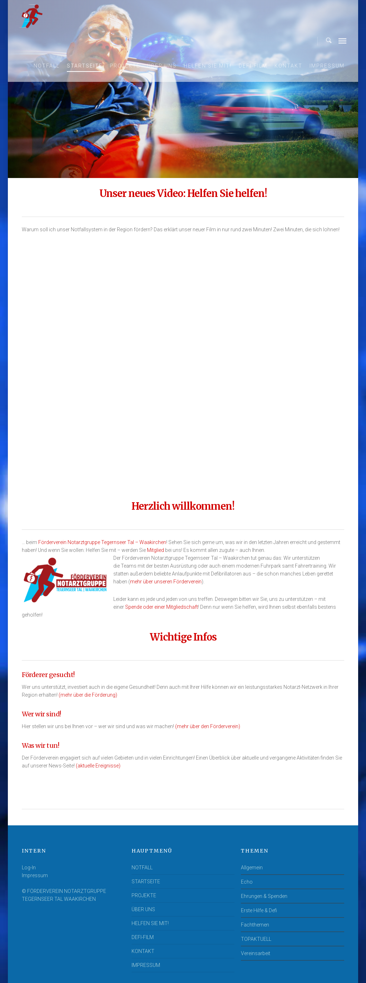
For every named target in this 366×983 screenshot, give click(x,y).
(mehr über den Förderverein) (207, 726)
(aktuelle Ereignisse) (98, 766)
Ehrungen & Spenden (264, 896)
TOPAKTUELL (256, 939)
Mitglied (155, 550)
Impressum (35, 875)
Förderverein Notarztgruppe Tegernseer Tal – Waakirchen (102, 542)
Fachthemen (255, 925)
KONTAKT (288, 66)
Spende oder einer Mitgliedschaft (161, 607)
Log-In (29, 867)
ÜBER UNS (162, 66)
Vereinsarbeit (255, 953)
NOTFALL (47, 66)
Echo (247, 882)
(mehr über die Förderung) (88, 695)
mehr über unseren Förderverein (166, 581)
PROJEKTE (125, 66)
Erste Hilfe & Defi (259, 910)
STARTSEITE (85, 66)
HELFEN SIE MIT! (208, 66)
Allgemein (252, 867)
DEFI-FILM (253, 66)
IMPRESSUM (327, 66)
